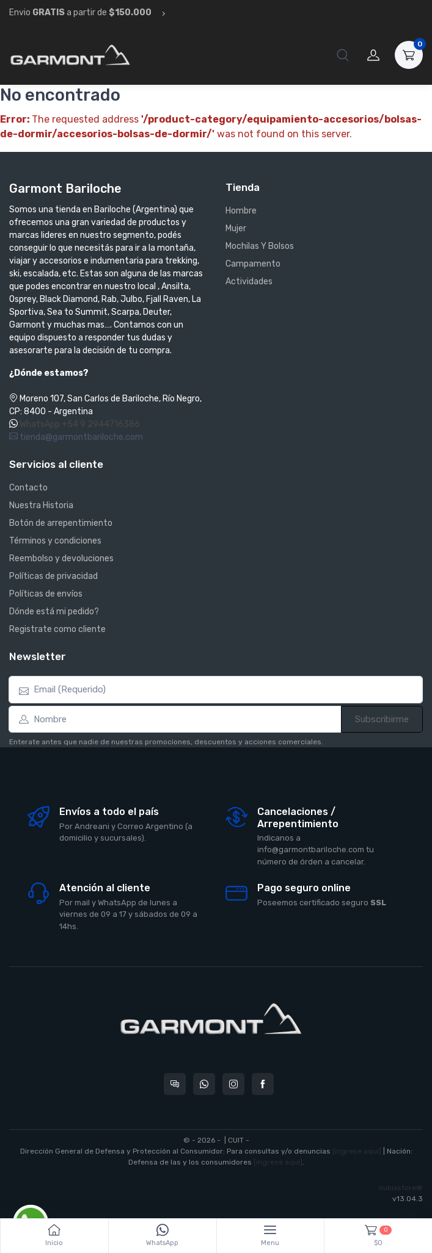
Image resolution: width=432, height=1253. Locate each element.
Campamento (252, 264)
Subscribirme (382, 719)
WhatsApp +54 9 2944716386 (80, 424)
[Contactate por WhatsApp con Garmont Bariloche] (204, 1084)
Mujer (235, 228)
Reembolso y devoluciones (61, 558)
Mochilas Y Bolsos (259, 246)
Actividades (249, 281)
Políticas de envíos (45, 594)
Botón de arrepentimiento (60, 523)
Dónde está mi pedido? (54, 611)
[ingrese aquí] (356, 1151)
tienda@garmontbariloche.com (76, 437)
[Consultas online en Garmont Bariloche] (175, 1084)
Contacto (28, 488)
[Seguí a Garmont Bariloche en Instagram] (233, 1084)
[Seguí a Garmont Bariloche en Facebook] (263, 1084)
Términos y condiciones (55, 541)
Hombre (241, 211)
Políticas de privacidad (53, 576)
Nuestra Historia (41, 505)
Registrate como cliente (57, 629)
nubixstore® (401, 1187)
